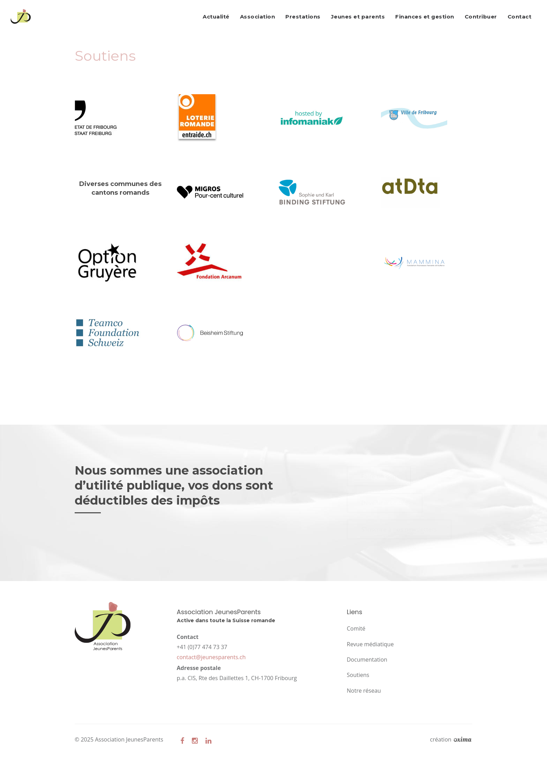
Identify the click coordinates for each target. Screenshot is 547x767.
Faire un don (378, 476)
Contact (520, 16)
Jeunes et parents (358, 16)
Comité (356, 628)
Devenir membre (384, 503)
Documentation (367, 659)
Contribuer (481, 16)
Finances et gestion (424, 16)
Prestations (303, 16)
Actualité (216, 16)
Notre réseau (364, 690)
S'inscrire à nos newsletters (399, 529)
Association (257, 16)
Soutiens (358, 675)
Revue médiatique (370, 644)
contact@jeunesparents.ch (211, 657)
